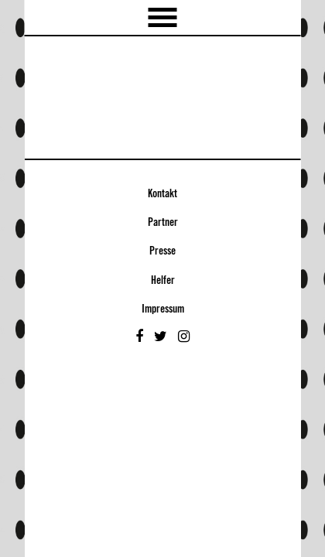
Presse (162, 251)
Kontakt (162, 194)
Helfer (163, 280)
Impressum (163, 309)
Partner (163, 222)
